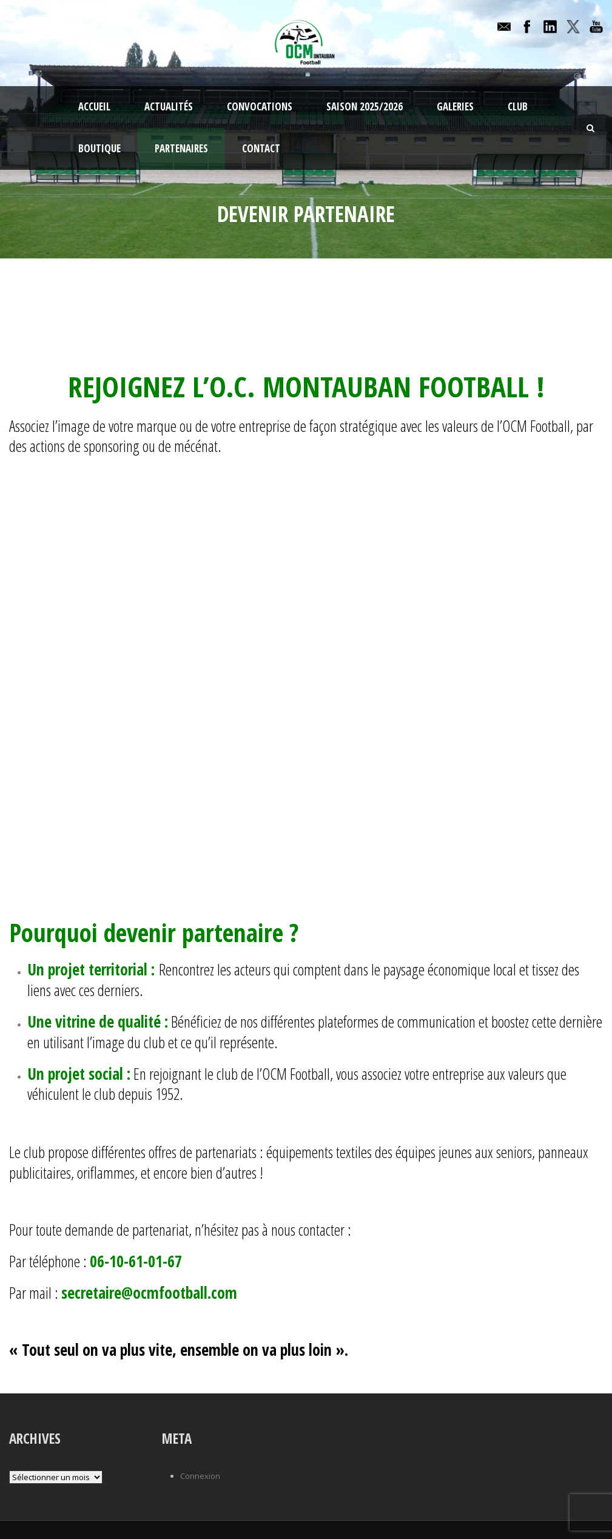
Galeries (455, 106)
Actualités (168, 106)
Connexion (200, 1475)
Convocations (259, 106)
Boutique (99, 148)
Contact (261, 148)
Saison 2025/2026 (364, 106)
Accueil (94, 106)
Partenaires (181, 148)
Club (518, 106)
